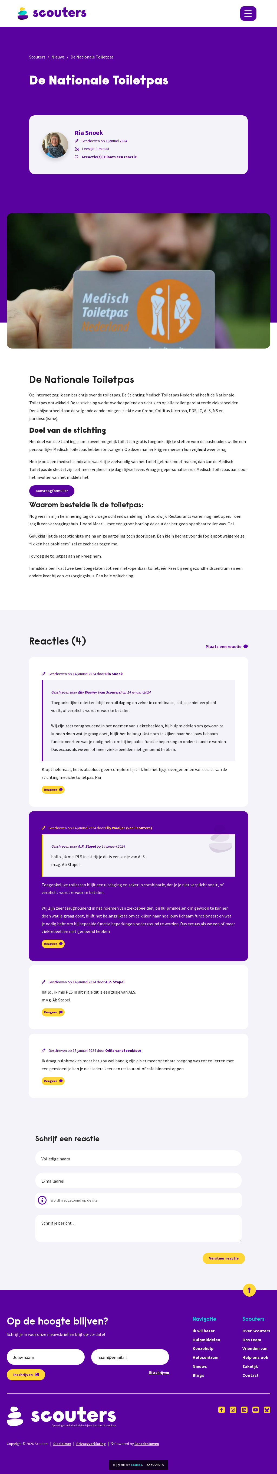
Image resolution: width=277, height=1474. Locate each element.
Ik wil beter (204, 1330)
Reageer (53, 790)
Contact (250, 1375)
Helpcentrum (206, 1357)
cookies (136, 1465)
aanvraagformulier (52, 490)
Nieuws (58, 57)
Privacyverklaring (91, 1444)
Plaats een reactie (120, 157)
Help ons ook (255, 1357)
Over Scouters (256, 1330)
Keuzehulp (203, 1348)
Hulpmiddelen (206, 1339)
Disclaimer (62, 1444)
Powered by (135, 1444)
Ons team (251, 1339)
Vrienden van (255, 1348)
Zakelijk (250, 1366)
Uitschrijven (159, 1372)
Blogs (198, 1375)
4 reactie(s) (91, 157)
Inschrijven (26, 1374)
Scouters (37, 57)
